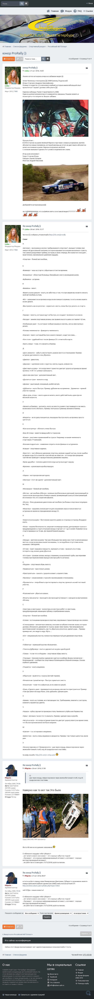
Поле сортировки (56, 913)
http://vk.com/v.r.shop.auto (45, 755)
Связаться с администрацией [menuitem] (33, 995)
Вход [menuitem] (91, 3)
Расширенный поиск (26, 3)
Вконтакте (54, 974)
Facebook (53, 977)
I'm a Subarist (55, 982)
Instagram (53, 980)
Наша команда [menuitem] (11, 995)
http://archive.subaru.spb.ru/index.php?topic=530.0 (41, 886)
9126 (18, 783)
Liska (7, 86)
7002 (16, 91)
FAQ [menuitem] (80, 11)
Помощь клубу (83, 983)
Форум (80, 973)
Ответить (10, 59)
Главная (55, 11)
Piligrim (8, 778)
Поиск (22, 3)
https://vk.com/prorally (57, 235)
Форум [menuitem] (68, 11)
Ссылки (89, 11)
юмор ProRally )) (14, 53)
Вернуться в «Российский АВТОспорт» (18, 934)
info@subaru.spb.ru (57, 985)
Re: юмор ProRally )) (32, 226)
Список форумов (20, 955)
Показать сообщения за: (22, 913)
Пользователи (83, 980)
